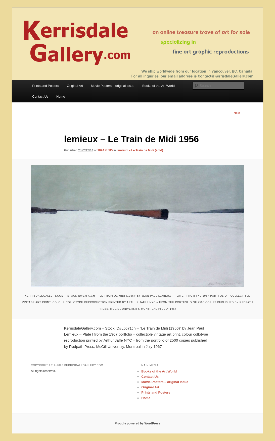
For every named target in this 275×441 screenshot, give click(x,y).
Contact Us (40, 96)
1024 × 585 (105, 150)
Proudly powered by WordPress (137, 423)
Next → (239, 113)
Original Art (75, 86)
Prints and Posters (45, 86)
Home (60, 96)
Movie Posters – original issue (112, 86)
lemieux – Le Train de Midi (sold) (140, 150)
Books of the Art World (158, 86)
